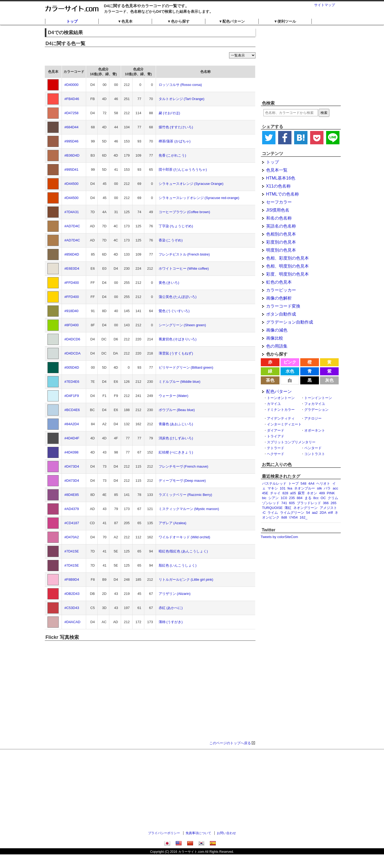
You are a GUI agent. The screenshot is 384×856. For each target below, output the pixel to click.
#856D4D (72, 254)
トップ (72, 21)
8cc (316, 498)
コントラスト (314, 454)
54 (308, 513)
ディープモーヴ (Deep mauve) (182, 481)
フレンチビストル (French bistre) (184, 254)
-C (264, 513)
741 (284, 503)
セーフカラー (279, 202)
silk (319, 488)
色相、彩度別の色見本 (287, 258)
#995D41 (72, 170)
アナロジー (313, 418)
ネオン (312, 493)
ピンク (289, 362)
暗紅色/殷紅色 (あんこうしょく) (183, 551)
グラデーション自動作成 (289, 322)
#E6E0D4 (72, 268)
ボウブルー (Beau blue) (177, 410)
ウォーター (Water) (173, 396)
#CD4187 (72, 523)
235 (292, 498)
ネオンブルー (304, 488)
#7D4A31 (72, 212)
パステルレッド (274, 483)
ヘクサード (275, 454)
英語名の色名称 (281, 226)
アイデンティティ (281, 418)
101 (283, 488)
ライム (272, 513)
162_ (303, 517)
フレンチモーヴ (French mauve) (183, 466)
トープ (293, 483)
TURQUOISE (272, 508)
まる (308, 498)
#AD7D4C (72, 226)
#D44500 (72, 184)
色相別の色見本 (281, 234)
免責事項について (198, 833)
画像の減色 (276, 330)
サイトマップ (324, 5)
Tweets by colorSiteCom (279, 537)
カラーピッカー (281, 290)
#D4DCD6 (72, 339)
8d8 (284, 517)
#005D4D (72, 367)
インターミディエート (284, 424)
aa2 (315, 513)
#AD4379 (72, 509)
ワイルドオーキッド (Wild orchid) (184, 537)
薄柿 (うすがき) (171, 622)
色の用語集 (276, 346)
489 (322, 493)
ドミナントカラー (281, 410)
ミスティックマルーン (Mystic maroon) (189, 509)
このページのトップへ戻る (230, 743)
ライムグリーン (292, 513)
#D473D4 (72, 466)
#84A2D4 (72, 424)
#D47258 (72, 113)
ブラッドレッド (309, 503)
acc (335, 488)
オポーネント (314, 430)
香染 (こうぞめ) (171, 240)
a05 (293, 493)
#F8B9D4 (72, 580)
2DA (323, 513)
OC (323, 498)
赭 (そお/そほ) (169, 113)
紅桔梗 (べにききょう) (176, 452)
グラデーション (316, 410)
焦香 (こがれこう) (172, 155)
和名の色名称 (279, 218)
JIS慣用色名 (277, 210)
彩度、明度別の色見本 (287, 274)
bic (264, 498)
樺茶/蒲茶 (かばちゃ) (175, 141)
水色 (290, 371)
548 (303, 483)
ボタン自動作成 (281, 314)
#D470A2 (72, 537)
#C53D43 (72, 608)
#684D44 (72, 127)
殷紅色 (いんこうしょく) (178, 565)
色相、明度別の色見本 (287, 266)
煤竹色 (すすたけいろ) (176, 127)
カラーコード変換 (283, 306)
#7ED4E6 (72, 382)
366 (326, 503)
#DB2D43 (72, 594)
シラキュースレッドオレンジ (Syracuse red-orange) (199, 198)
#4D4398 (72, 452)
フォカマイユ (314, 404)
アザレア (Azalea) (172, 523)
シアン (273, 498)
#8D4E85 (72, 495)
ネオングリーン (305, 508)
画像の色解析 (279, 298)
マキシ (272, 488)
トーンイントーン (318, 398)
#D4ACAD (73, 622)
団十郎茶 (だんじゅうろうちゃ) (183, 170)
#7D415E (72, 551)
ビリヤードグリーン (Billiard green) (186, 367)
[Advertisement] (301, 62)
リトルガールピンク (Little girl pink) (186, 580)
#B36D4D (72, 155)
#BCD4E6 (72, 410)
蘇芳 (301, 493)
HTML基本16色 (280, 178)
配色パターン (279, 391)
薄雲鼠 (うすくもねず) (176, 353)
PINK (331, 493)
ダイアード (275, 430)
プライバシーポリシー (164, 833)
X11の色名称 (278, 186)
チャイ (275, 493)
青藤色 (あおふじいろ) (176, 424)
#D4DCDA (73, 353)
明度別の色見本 (281, 250)
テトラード (275, 448)
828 (285, 493)
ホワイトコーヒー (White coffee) (184, 268)
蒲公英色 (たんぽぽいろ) (178, 297)
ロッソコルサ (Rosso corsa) (180, 85)
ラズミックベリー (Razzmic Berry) (185, 495)
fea (289, 488)
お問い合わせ (226, 833)
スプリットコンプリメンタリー (291, 442)
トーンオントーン (281, 398)
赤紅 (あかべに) (171, 608)
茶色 (270, 380)
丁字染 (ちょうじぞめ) (176, 226)
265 (334, 503)
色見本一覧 (276, 170)
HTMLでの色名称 (282, 194)
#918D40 (72, 311)
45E (265, 493)
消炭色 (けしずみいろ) (176, 438)
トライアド (275, 436)
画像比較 (274, 338)
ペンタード (313, 448)
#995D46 (72, 141)
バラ (327, 488)
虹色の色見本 (279, 282)
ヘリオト (323, 483)
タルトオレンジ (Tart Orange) (182, 99)
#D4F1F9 (72, 396)
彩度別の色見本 (281, 242)
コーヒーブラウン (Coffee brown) (184, 212)
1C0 (284, 498)
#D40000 (72, 85)
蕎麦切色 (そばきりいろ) (178, 339)
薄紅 (288, 508)
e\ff (330, 513)
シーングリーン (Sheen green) (182, 325)
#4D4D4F (72, 438)
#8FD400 (72, 325)
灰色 (329, 380)
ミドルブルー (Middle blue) (180, 382)
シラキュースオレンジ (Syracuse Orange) (191, 184)
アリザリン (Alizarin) (175, 594)
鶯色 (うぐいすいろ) (174, 311)
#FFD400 (72, 283)
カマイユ (274, 404)
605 (292, 503)
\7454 (293, 517)
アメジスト (328, 508)
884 (300, 498)
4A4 (311, 483)
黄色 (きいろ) (169, 283)
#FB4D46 (72, 99)
